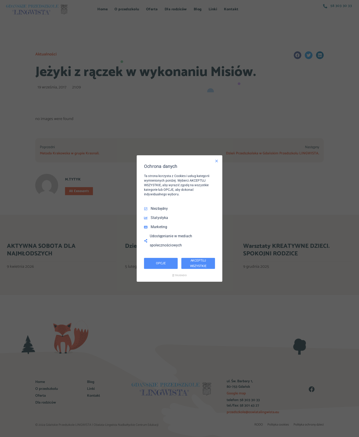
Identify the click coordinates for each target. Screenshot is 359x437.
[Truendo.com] (179, 275)
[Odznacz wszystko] (216, 161)
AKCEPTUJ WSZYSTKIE (198, 263)
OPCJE (161, 263)
